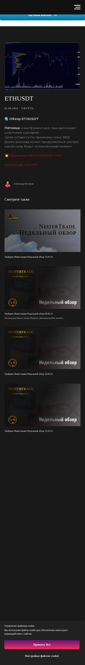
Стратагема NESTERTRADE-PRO (35, 156)
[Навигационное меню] (77, 7)
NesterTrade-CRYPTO (21, 165)
